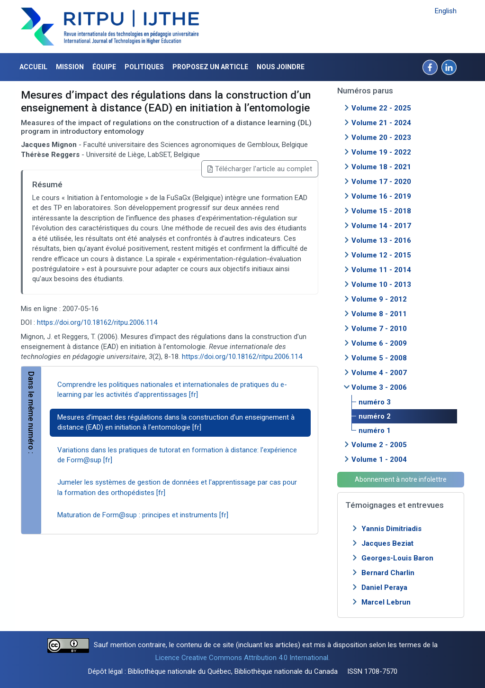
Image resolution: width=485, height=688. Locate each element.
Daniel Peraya (384, 587)
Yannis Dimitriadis (391, 528)
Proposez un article (210, 67)
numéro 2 (375, 416)
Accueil (33, 67)
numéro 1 (375, 430)
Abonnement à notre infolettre (401, 479)
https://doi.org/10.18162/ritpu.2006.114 (97, 322)
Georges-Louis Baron (397, 558)
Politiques (144, 67)
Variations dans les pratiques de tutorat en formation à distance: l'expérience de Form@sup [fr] (177, 455)
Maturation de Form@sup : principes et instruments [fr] (142, 515)
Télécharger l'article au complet (259, 169)
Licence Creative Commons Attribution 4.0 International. (242, 657)
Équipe (104, 67)
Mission (70, 67)
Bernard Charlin (387, 573)
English (446, 11)
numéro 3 (375, 402)
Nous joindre (281, 67)
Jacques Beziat (387, 543)
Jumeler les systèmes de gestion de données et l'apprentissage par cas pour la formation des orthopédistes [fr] (177, 487)
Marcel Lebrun (386, 602)
